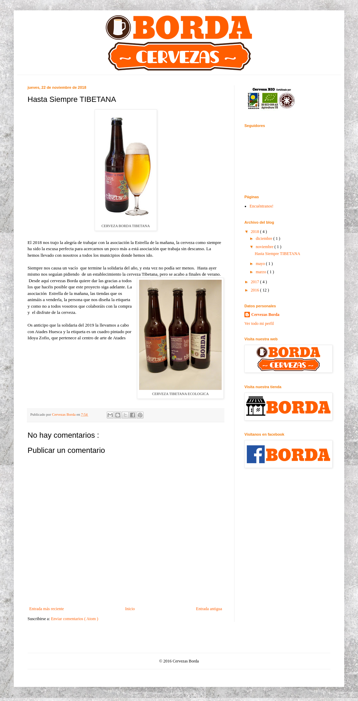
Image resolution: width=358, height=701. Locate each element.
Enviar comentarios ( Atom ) (74, 618)
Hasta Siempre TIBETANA (277, 253)
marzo (261, 271)
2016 (255, 290)
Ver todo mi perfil (259, 323)
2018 (255, 231)
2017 (255, 281)
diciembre (264, 238)
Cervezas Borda (265, 314)
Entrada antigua (209, 608)
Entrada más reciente (46, 608)
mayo (261, 263)
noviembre (265, 246)
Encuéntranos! (261, 206)
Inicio (130, 608)
